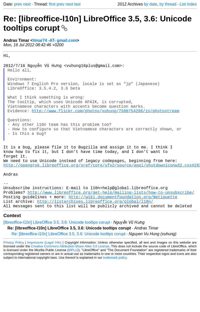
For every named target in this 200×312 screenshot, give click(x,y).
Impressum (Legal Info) (44, 276)
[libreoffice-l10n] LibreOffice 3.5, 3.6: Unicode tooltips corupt (57, 255)
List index (188, 4)
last (77, 4)
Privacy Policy (14, 276)
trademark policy (115, 291)
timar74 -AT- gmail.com (55, 40)
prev (18, 4)
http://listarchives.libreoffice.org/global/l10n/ (95, 233)
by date (150, 4)
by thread (167, 4)
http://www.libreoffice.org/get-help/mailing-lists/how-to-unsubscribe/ (111, 222)
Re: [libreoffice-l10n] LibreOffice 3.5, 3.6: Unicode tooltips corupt (69, 267)
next (27, 4)
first (52, 4)
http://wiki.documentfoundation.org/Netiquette (123, 228)
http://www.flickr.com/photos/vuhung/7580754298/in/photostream (105, 123)
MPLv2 (73, 283)
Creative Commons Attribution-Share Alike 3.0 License (70, 279)
